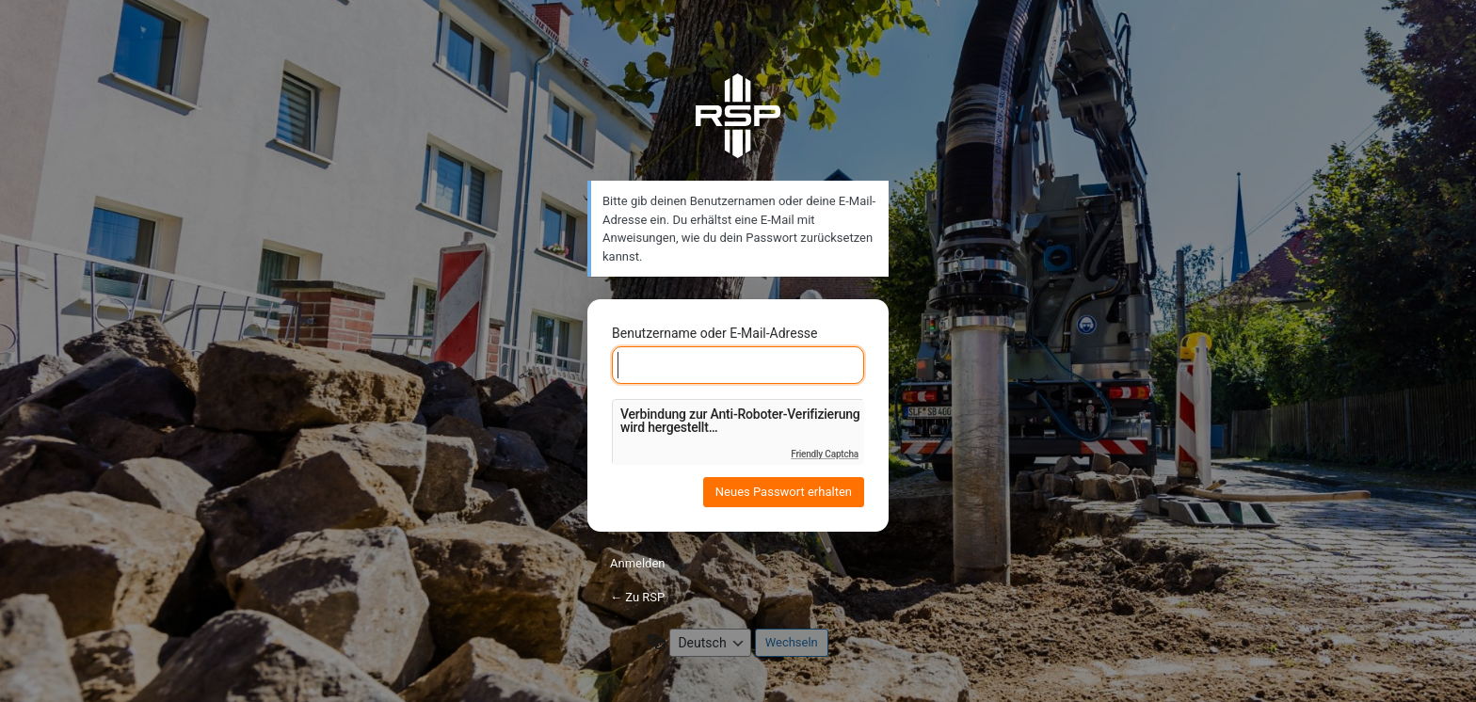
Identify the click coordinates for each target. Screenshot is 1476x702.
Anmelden (638, 563)
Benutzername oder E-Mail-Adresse (715, 333)
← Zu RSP (637, 597)
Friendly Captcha (824, 454)
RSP (738, 115)
